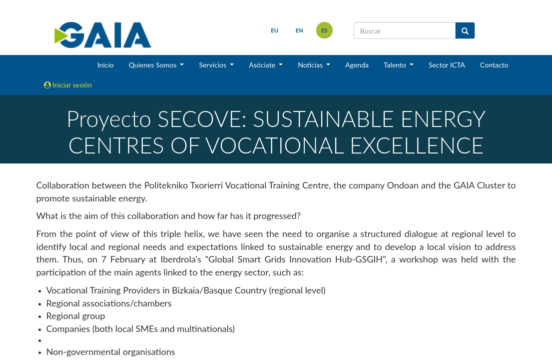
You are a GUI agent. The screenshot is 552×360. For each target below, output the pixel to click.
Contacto (494, 64)
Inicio (105, 64)
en (299, 30)
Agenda (357, 64)
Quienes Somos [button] (153, 64)
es (324, 30)
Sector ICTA (447, 64)
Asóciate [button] (263, 64)
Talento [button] (396, 64)
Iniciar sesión (68, 84)
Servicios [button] (213, 64)
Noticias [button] (311, 64)
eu (274, 30)
